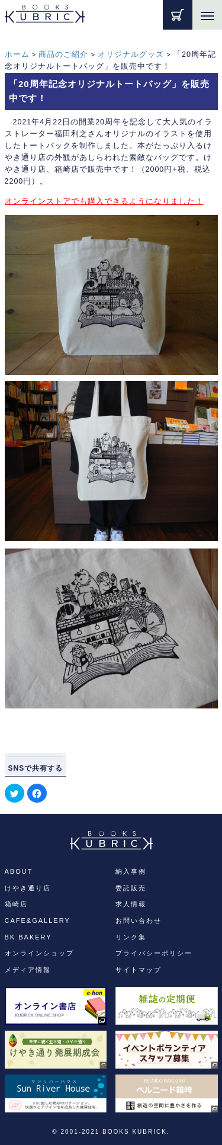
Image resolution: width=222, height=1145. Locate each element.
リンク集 (130, 937)
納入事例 (130, 871)
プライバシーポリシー (153, 953)
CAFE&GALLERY (37, 920)
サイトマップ (138, 969)
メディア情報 (28, 969)
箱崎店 (16, 903)
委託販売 (130, 887)
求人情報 (130, 903)
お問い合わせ (138, 920)
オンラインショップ (39, 953)
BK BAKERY (28, 937)
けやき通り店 (28, 887)
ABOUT (19, 871)
